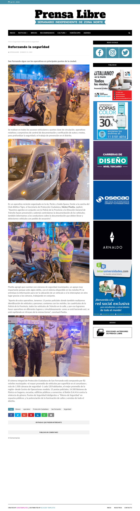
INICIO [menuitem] (12, 33)
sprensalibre (14, 52)
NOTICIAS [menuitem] (22, 33)
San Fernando (56, 409)
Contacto (128, 508)
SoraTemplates (22, 508)
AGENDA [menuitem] (87, 33)
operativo (26, 409)
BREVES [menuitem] (34, 33)
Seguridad (16, 42)
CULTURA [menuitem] (61, 33)
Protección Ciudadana (40, 409)
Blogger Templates (48, 508)
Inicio (10, 42)
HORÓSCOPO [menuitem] (75, 33)
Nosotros (118, 508)
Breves (18, 409)
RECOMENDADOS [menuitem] (47, 33)
